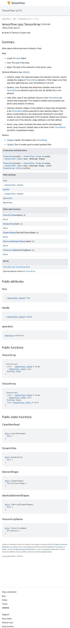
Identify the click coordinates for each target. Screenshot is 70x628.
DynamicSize (9, 224)
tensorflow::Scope (32, 156)
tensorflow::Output (14, 185)
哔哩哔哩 (5, 608)
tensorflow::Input (13, 159)
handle (6, 189)
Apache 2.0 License (55, 547)
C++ (37, 19)
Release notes (7, 623)
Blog (3, 596)
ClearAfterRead (10, 215)
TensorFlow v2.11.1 (12, 10)
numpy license (46, 552)
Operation (7, 202)
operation (7, 198)
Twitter (5, 604)
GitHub (4, 600)
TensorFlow (6, 19)
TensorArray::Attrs (12, 168)
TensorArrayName (11, 250)
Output (10, 140)
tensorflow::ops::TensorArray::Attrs (16, 267)
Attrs (25, 72)
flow (5, 181)
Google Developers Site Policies (24, 549)
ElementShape (9, 232)
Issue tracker (7, 619)
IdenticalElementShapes (14, 241)
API (14, 19)
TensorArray (32, 80)
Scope (17, 58)
